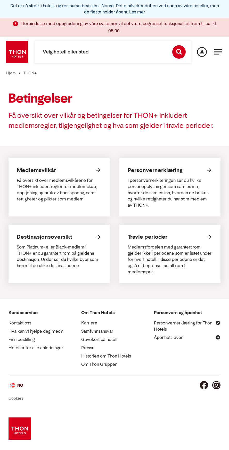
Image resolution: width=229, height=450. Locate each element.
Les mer (137, 11)
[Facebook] (204, 385)
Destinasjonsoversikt (44, 237)
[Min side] (202, 52)
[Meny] (218, 52)
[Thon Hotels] (17, 52)
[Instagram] (216, 385)
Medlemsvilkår (36, 170)
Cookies (16, 398)
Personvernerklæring (155, 170)
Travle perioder (147, 237)
